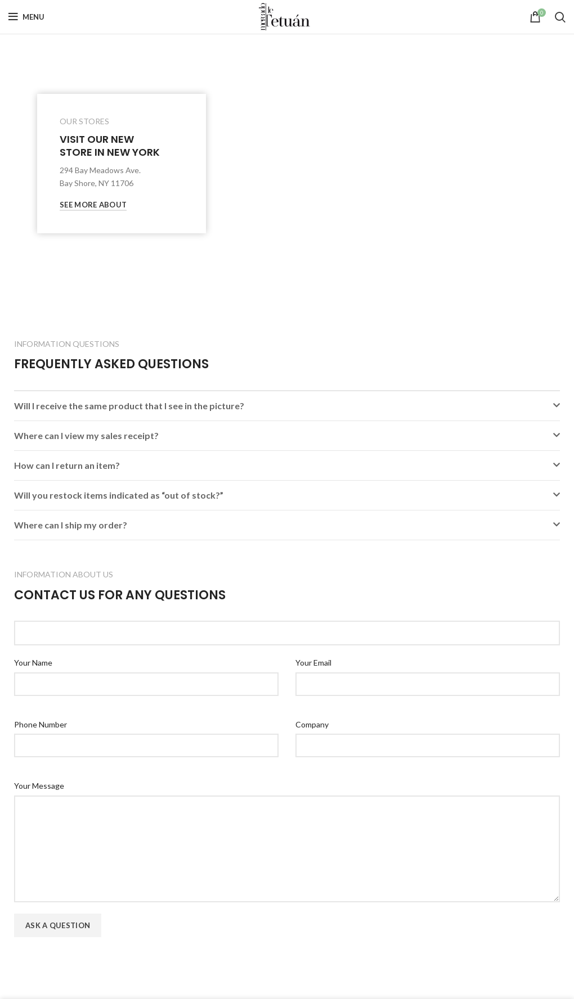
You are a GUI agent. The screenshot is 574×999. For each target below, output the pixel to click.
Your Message (39, 785)
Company (312, 724)
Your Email (313, 662)
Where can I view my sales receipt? (86, 435)
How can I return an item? (67, 465)
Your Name (33, 662)
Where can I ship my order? (70, 524)
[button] (287, 406)
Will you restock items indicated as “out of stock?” (118, 495)
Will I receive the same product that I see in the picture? (129, 405)
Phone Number (40, 724)
